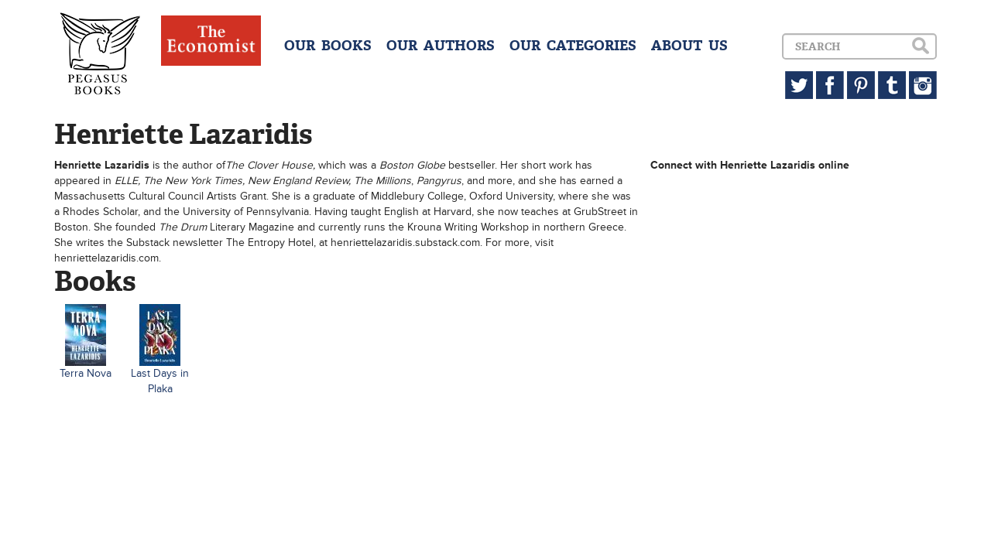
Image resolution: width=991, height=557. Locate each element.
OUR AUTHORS (440, 45)
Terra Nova (85, 373)
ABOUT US (689, 45)
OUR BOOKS (328, 45)
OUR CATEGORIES (572, 45)
